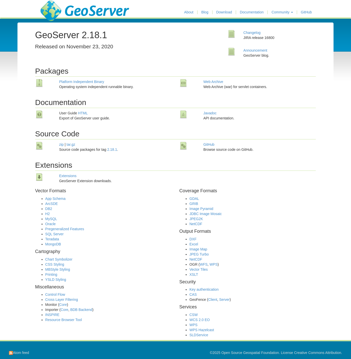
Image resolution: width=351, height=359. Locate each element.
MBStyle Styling (57, 269)
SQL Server (54, 234)
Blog (204, 12)
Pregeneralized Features (64, 229)
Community (282, 12)
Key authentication (204, 289)
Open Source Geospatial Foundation (250, 353)
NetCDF (195, 224)
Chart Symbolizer (58, 259)
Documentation (252, 12)
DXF (193, 239)
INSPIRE (52, 315)
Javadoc (210, 113)
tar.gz (71, 144)
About (188, 12)
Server (224, 300)
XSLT (193, 274)
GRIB (193, 204)
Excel (193, 244)
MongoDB (53, 244)
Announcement (255, 50)
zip (61, 144)
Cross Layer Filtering (61, 300)
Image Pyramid (201, 209)
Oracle (50, 224)
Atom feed (19, 353)
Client (212, 300)
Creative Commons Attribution (317, 353)
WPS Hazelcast (201, 330)
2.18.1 (112, 149)
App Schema (55, 199)
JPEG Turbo (199, 254)
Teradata (52, 239)
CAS (193, 294)
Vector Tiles (198, 269)
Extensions (67, 176)
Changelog (252, 33)
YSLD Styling (55, 280)
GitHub (306, 12)
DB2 (48, 209)
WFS (203, 264)
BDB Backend (81, 310)
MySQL (51, 219)
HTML (83, 113)
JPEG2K (196, 219)
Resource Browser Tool (63, 320)
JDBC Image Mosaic (205, 214)
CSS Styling (54, 264)
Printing (51, 274)
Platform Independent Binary (81, 82)
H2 (47, 214)
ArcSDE (51, 204)
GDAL (194, 199)
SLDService (198, 335)
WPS (213, 264)
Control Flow (55, 294)
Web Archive (213, 82)
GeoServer (55, 6)
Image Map (198, 249)
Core (63, 305)
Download (224, 12)
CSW (193, 315)
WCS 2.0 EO (199, 320)
